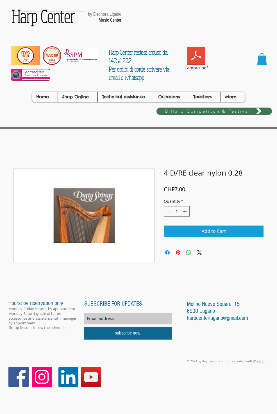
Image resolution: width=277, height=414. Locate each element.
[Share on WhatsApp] (188, 252)
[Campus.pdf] (196, 59)
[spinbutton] (177, 211)
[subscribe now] (128, 333)
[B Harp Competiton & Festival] (214, 111)
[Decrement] (168, 211)
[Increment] (185, 211)
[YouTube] (91, 377)
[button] (262, 59)
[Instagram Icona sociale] (42, 377)
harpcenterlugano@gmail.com (217, 318)
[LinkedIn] (68, 377)
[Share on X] (199, 252)
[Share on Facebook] (167, 252)
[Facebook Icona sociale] (18, 377)
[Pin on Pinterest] (178, 252)
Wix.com (259, 361)
